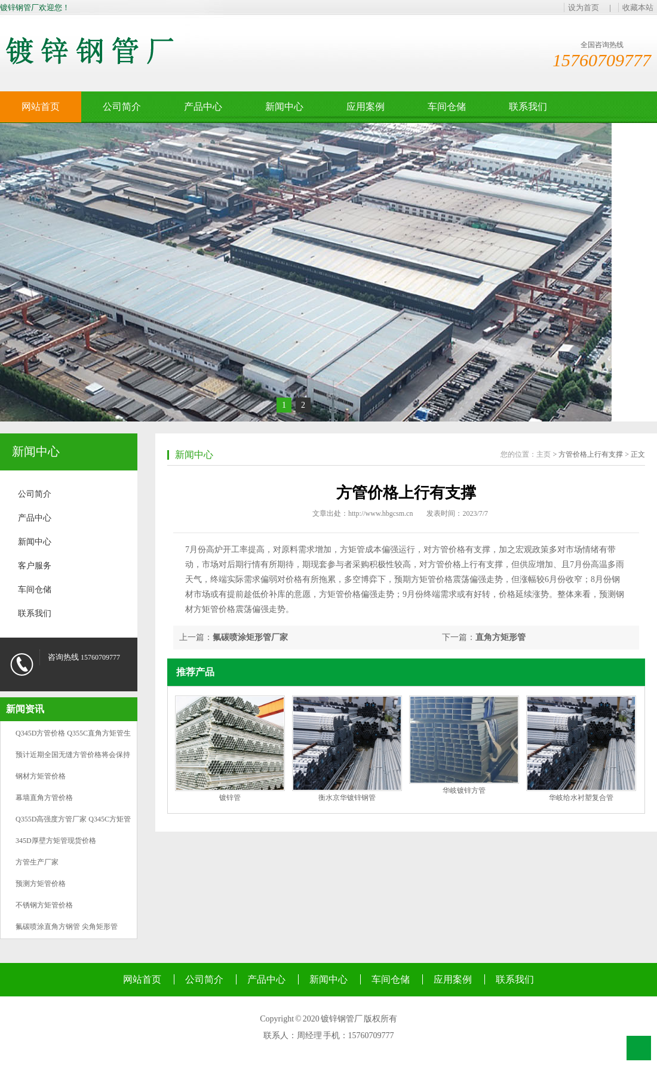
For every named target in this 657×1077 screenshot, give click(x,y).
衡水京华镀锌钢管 (347, 797)
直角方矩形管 (500, 637)
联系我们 (528, 106)
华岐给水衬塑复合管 (581, 797)
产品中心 (203, 106)
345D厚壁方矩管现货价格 (56, 840)
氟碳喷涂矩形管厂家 (250, 637)
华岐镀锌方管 (464, 790)
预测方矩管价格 (41, 883)
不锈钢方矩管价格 (44, 905)
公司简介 (122, 106)
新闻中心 (284, 106)
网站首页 (41, 106)
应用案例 (365, 106)
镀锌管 (230, 797)
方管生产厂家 (37, 862)
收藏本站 (637, 7)
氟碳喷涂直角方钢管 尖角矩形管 (67, 926)
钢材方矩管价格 (41, 776)
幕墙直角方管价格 (44, 797)
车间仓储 (447, 106)
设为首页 (583, 7)
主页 (543, 454)
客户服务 (34, 565)
